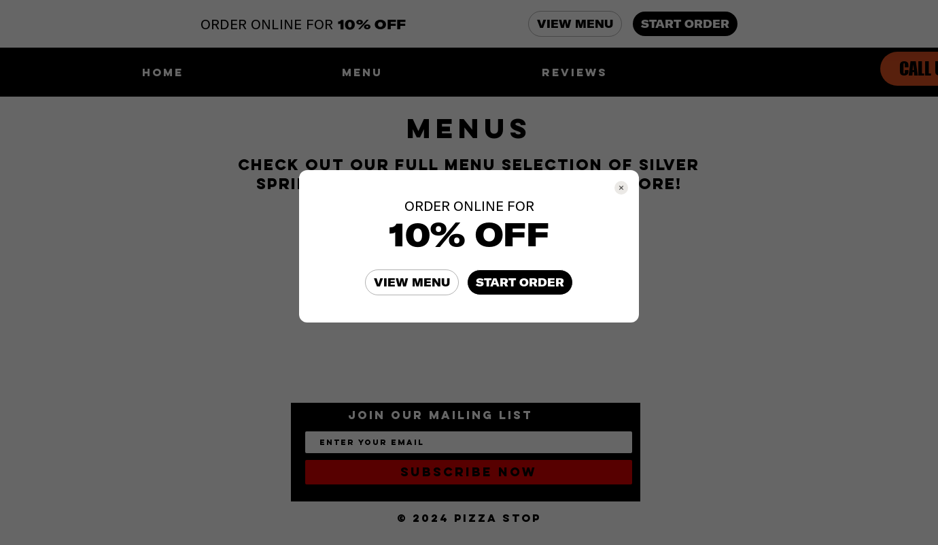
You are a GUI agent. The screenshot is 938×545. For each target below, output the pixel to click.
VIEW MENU (412, 282)
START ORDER (520, 282)
